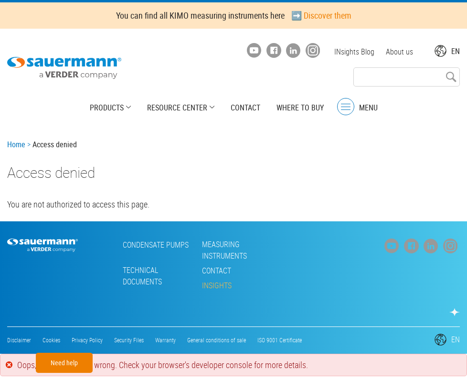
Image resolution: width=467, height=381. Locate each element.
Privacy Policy (87, 340)
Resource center (177, 107)
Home (16, 144)
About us (399, 51)
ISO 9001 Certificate (279, 340)
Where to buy (300, 107)
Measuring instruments (224, 250)
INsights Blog (354, 51)
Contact (245, 107)
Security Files (129, 340)
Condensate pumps (156, 244)
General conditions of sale (216, 340)
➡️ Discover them (321, 15)
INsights (217, 285)
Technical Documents (142, 276)
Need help (64, 362)
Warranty (165, 340)
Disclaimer (19, 340)
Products (107, 107)
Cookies (51, 340)
